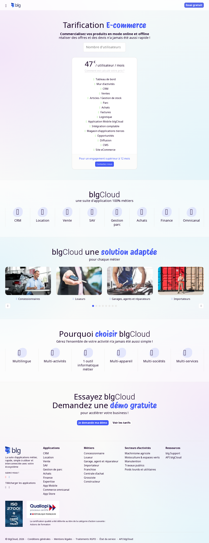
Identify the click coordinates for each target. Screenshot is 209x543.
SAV (45, 462)
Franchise (90, 466)
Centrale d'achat (94, 471)
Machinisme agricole (137, 450)
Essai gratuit (194, 5)
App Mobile (50, 483)
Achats (47, 471)
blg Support (173, 450)
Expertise (49, 479)
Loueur (88, 454)
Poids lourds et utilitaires (140, 466)
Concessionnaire (94, 450)
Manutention (133, 458)
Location (48, 454)
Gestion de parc (52, 466)
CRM (46, 450)
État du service (107, 536)
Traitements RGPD (86, 536)
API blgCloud (173, 454)
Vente (46, 458)
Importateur (91, 462)
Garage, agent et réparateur (101, 458)
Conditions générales (39, 536)
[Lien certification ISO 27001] (14, 511)
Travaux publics (134, 462)
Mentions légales (63, 536)
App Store (49, 491)
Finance (48, 474)
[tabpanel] (28, 282)
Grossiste (90, 474)
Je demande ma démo (93, 420)
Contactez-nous (104, 164)
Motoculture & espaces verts (142, 454)
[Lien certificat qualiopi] (115, 506)
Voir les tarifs (121, 420)
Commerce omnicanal (56, 487)
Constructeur (92, 479)
